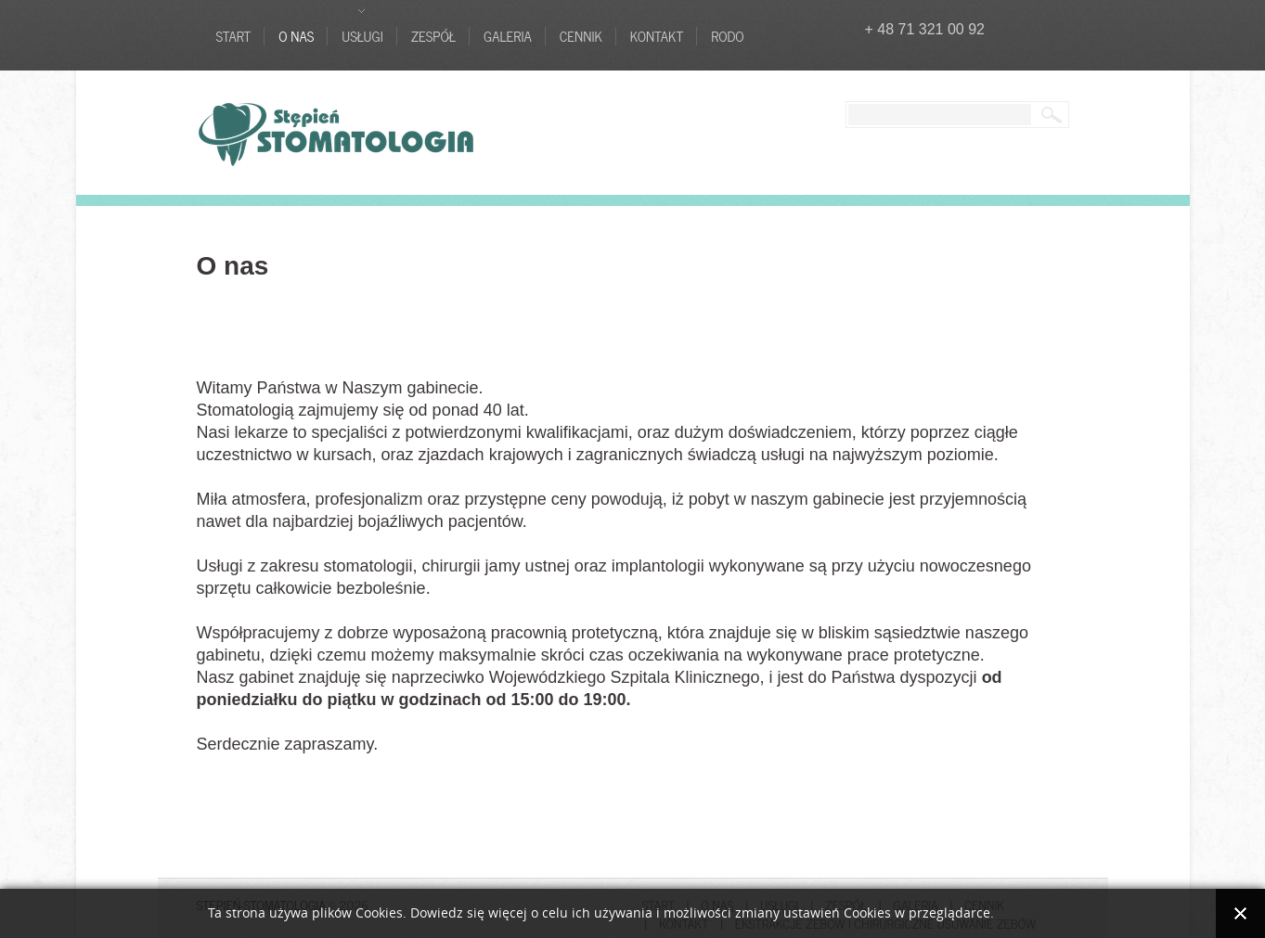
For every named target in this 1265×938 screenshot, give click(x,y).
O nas (296, 36)
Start (234, 36)
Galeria (508, 36)
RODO (727, 36)
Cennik (581, 36)
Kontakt (656, 36)
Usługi (362, 36)
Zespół (433, 36)
